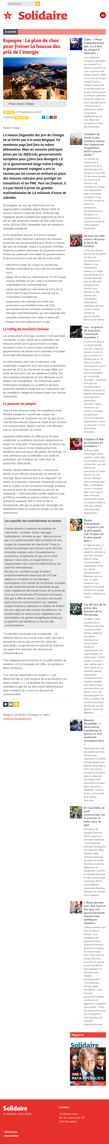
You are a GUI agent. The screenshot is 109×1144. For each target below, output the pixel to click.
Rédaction (11, 1132)
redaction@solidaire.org (17, 718)
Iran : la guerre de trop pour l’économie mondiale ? (93, 332)
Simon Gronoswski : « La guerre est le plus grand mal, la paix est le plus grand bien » (94, 531)
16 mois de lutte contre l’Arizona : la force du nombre (95, 241)
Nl (103, 15)
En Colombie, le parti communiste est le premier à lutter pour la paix (94, 816)
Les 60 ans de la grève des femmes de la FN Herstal (94, 610)
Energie (21, 117)
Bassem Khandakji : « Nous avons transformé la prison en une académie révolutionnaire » (94, 732)
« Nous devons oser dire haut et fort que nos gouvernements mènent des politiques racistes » (95, 913)
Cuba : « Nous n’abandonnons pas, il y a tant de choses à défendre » (94, 46)
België (9, 112)
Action (50, 24)
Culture (87, 24)
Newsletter (11, 1135)
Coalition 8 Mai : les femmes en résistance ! (94, 443)
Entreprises (68, 24)
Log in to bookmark (5, 704)
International (32, 24)
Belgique (12, 24)
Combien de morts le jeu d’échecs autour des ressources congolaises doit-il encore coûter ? (94, 145)
